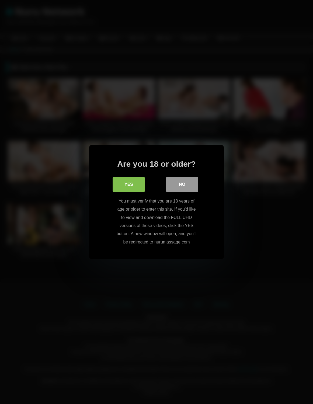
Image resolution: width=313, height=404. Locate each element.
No (182, 184)
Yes (128, 184)
